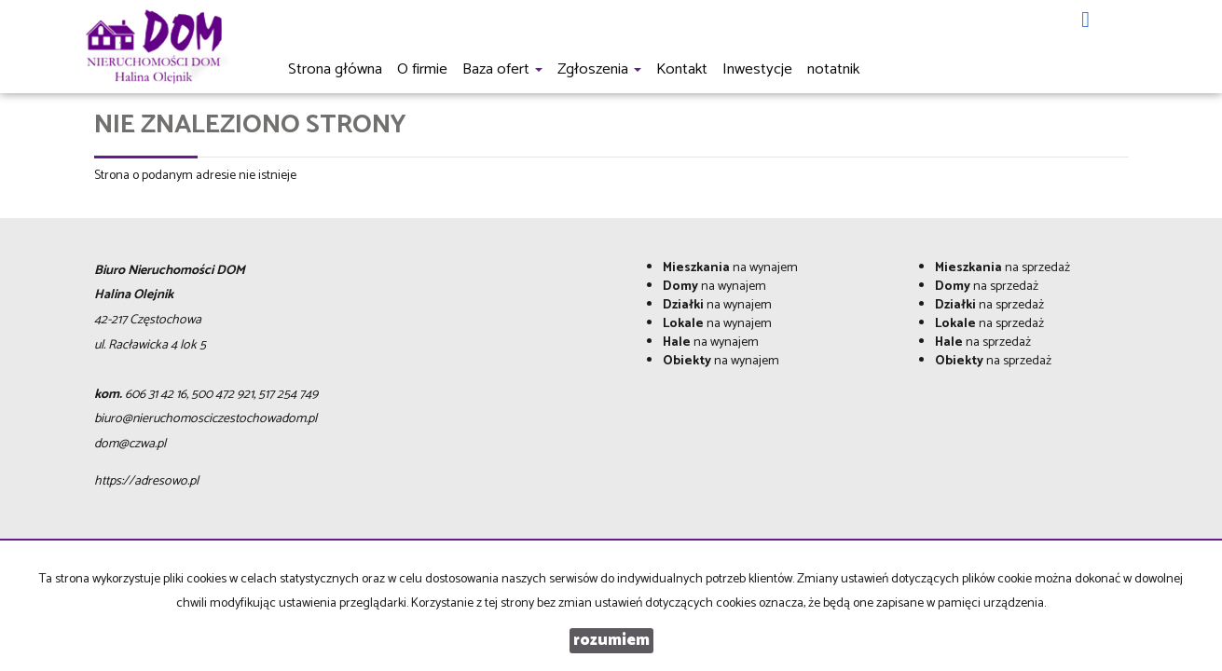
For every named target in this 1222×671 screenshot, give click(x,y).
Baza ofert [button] (502, 69)
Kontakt (681, 69)
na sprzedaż (1002, 268)
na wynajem (730, 268)
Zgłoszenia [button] (599, 69)
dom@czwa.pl (130, 444)
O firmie (422, 69)
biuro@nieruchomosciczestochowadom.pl (205, 419)
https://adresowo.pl (146, 481)
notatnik (833, 69)
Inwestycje (757, 69)
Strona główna (335, 69)
